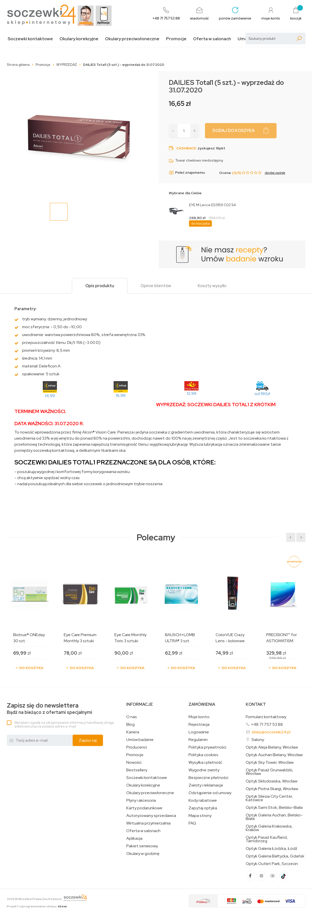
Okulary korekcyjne (79, 39)
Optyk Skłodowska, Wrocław (271, 781)
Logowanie (199, 732)
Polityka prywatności (207, 747)
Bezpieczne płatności (208, 777)
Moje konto (199, 716)
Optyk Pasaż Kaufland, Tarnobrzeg (267, 839)
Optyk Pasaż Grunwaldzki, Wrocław (269, 772)
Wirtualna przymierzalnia (148, 823)
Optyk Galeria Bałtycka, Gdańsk (275, 856)
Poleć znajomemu (187, 172)
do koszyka (200, 223)
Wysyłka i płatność (205, 762)
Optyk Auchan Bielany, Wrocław (274, 754)
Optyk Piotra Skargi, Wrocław (272, 788)
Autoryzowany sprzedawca (151, 815)
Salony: (258, 739)
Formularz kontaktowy (266, 716)
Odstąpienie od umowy (210, 792)
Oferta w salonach (212, 39)
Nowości (133, 762)
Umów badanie (140, 739)
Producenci (136, 747)
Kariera (132, 732)
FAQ (192, 823)
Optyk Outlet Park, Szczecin (272, 863)
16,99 (121, 395)
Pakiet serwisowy (142, 846)
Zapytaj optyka (203, 808)
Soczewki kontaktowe (30, 39)
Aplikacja (134, 838)
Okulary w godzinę (142, 853)
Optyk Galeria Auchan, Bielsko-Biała (274, 817)
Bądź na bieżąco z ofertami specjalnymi (49, 708)
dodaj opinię (275, 172)
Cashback (186, 148)
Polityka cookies (203, 754)
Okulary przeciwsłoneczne (132, 39)
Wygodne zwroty (204, 770)
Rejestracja (199, 724)
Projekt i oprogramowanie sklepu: (37, 906)
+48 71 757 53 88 (267, 724)
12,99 (191, 393)
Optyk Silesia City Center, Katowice (269, 798)
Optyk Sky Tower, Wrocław (270, 762)
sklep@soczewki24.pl (271, 732)
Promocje (176, 39)
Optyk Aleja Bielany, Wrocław (272, 747)
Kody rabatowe (203, 800)
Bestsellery (136, 770)
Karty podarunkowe (144, 808)
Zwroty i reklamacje (206, 785)
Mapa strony (200, 815)
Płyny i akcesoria (141, 800)
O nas (131, 716)
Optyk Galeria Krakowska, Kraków (269, 828)
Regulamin (198, 739)
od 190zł (262, 393)
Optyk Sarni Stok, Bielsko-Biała (274, 807)
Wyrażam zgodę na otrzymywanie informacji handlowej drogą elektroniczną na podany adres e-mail (64, 724)
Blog (130, 724)
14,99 (50, 395)
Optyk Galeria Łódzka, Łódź (271, 848)
